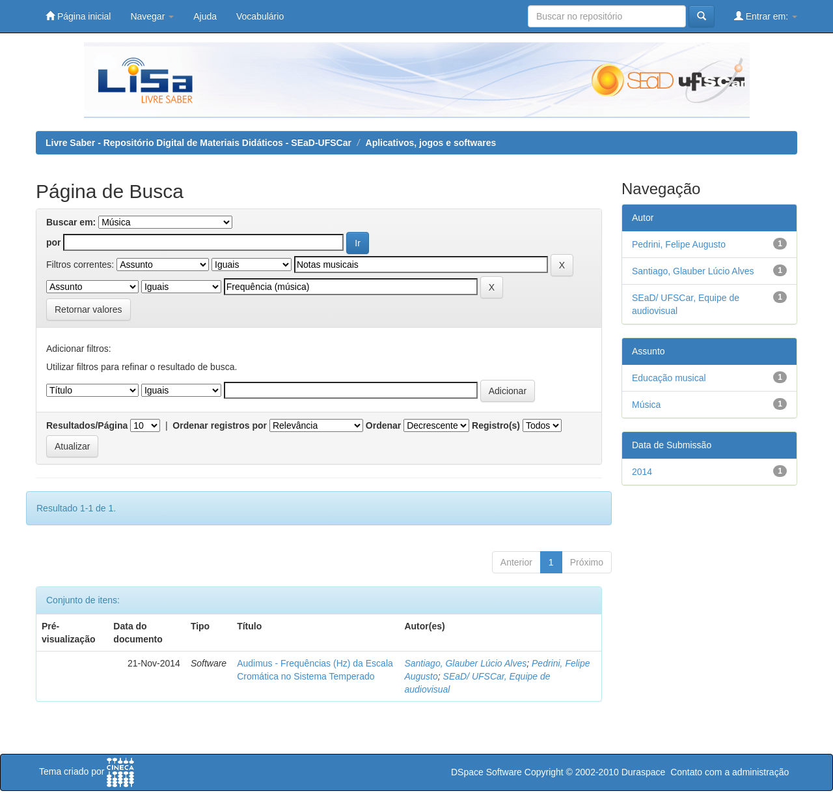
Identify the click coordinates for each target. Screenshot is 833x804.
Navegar (152, 16)
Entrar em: (765, 16)
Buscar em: (71, 222)
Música (646, 404)
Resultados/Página (87, 425)
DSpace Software (486, 772)
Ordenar (383, 425)
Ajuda (205, 16)
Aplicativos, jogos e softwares (431, 142)
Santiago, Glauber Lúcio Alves (465, 663)
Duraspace (643, 772)
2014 (642, 472)
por (53, 242)
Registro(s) (496, 425)
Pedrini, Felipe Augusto (679, 244)
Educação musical (669, 378)
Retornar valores (88, 309)
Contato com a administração (729, 772)
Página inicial (78, 16)
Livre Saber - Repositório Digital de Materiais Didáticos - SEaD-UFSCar (198, 142)
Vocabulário (260, 16)
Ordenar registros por (219, 425)
